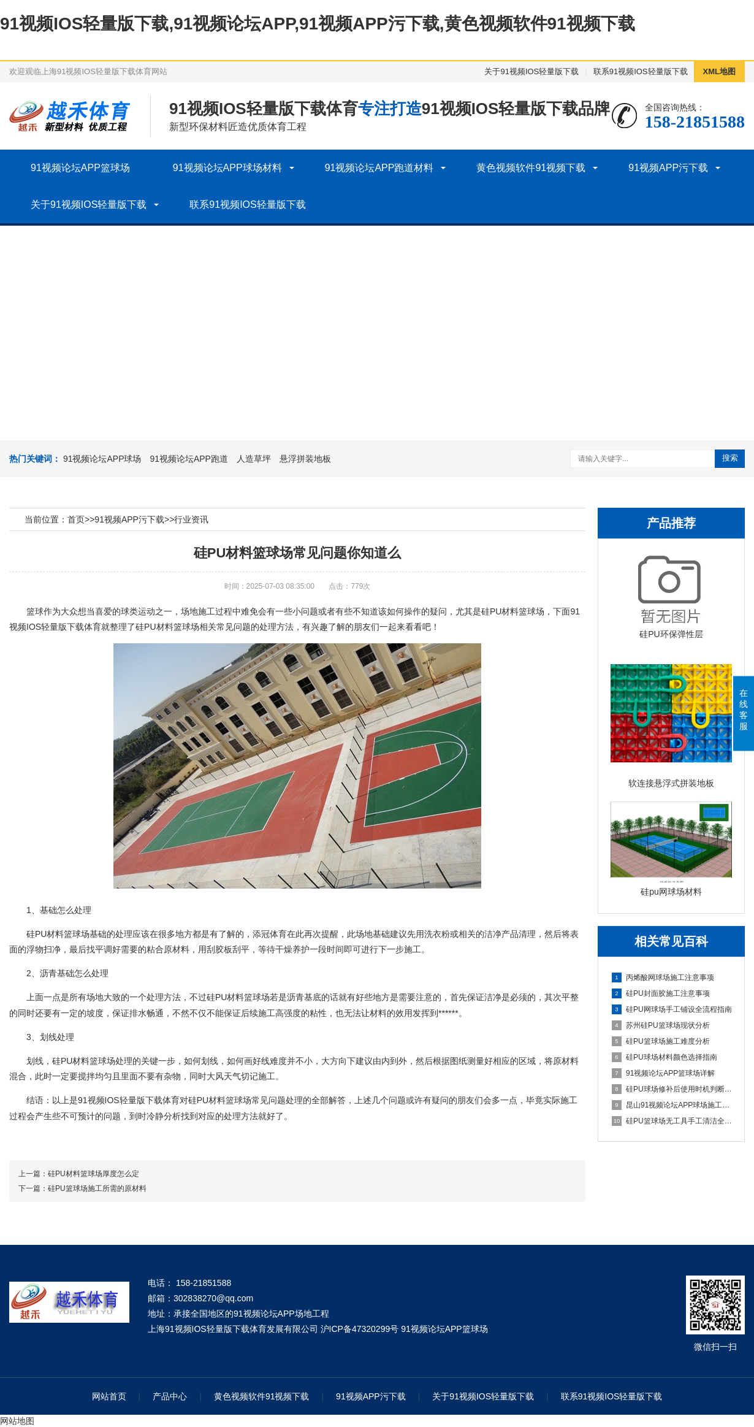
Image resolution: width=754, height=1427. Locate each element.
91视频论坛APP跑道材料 (379, 168)
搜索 (730, 457)
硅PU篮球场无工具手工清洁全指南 (672, 1121)
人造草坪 (254, 459)
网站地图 (17, 1421)
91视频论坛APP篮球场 (80, 168)
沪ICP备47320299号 (360, 1329)
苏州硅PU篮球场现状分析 (661, 1025)
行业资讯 (191, 519)
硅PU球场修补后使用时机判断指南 (672, 1089)
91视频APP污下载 (668, 168)
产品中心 (170, 1396)
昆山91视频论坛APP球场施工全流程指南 (672, 1105)
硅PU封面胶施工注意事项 (661, 993)
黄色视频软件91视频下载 (530, 168)
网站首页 (109, 1396)
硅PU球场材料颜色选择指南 (664, 1057)
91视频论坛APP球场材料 (227, 168)
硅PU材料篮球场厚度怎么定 (93, 1173)
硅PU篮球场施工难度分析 (661, 1041)
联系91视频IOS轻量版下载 (640, 71)
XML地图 (719, 71)
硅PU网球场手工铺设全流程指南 (672, 1009)
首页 (76, 519)
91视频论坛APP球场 (102, 459)
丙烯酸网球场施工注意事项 (663, 977)
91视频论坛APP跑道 (189, 459)
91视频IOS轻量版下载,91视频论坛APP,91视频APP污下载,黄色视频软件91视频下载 (317, 23)
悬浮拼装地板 (305, 459)
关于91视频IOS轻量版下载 (531, 71)
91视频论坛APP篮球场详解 (663, 1073)
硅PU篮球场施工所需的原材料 (97, 1188)
